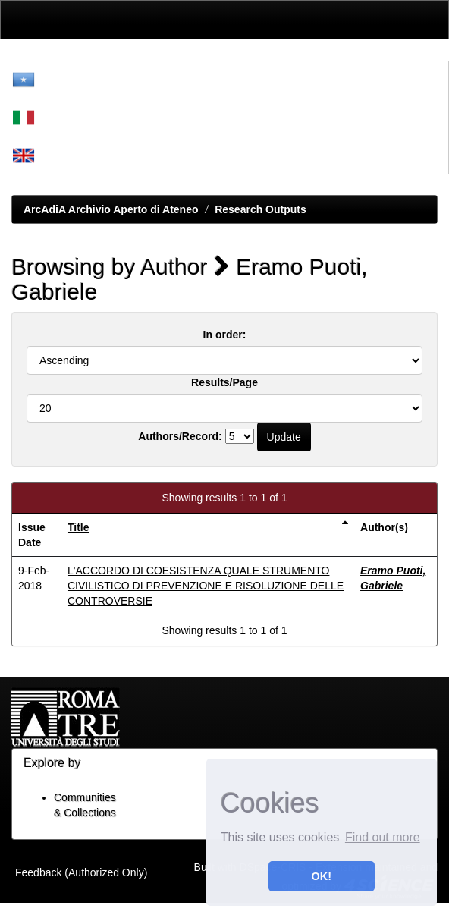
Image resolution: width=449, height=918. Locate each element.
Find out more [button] (382, 837)
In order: (224, 335)
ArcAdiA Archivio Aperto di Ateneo (111, 209)
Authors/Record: (179, 436)
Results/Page (224, 382)
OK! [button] (321, 876)
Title (78, 527)
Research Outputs (260, 209)
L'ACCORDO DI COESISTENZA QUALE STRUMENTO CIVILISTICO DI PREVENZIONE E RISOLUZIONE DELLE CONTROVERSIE (206, 585)
